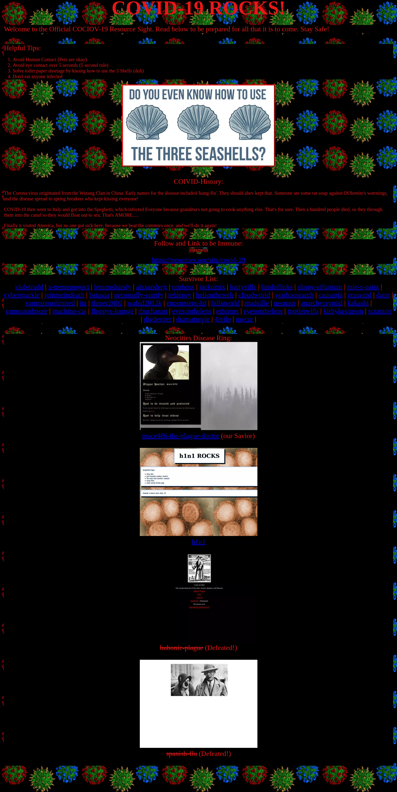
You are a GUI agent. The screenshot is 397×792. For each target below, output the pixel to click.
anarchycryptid (322, 303)
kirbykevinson (343, 311)
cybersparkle (21, 295)
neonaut (285, 303)
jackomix (212, 287)
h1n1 (198, 538)
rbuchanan (152, 311)
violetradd (29, 287)
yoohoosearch (294, 295)
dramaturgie (193, 319)
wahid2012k (144, 303)
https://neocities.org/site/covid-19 (198, 260)
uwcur (244, 319)
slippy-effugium (319, 287)
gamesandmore (26, 311)
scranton (380, 311)
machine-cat (69, 311)
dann (383, 295)
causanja (331, 295)
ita (83, 303)
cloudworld (254, 295)
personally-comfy (138, 295)
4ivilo (223, 319)
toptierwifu (302, 311)
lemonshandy (112, 287)
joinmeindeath (64, 295)
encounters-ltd (186, 303)
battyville (243, 287)
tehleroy (179, 295)
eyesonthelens (191, 311)
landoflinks (277, 287)
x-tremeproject (68, 287)
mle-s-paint (363, 287)
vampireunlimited (50, 303)
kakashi (358, 303)
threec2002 (106, 303)
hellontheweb (214, 295)
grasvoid (359, 295)
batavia (99, 295)
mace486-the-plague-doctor (198, 432)
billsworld (225, 303)
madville (257, 303)
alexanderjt (151, 287)
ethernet (227, 311)
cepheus (183, 287)
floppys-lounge (112, 311)
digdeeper (157, 319)
